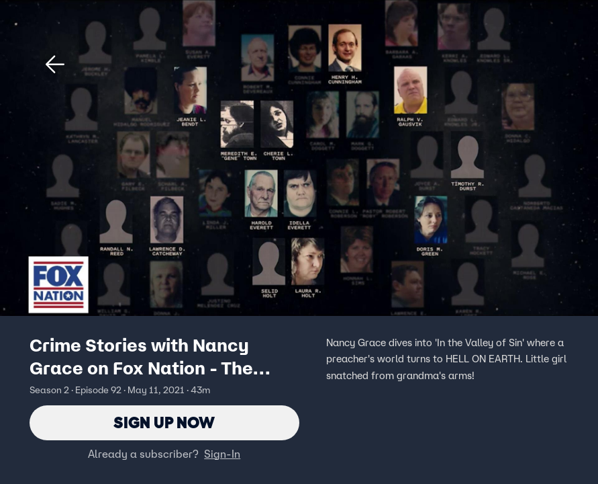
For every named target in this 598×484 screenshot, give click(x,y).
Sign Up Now (164, 422)
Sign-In (222, 453)
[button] (55, 64)
